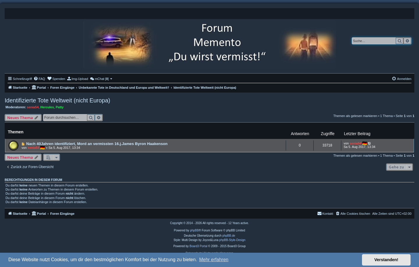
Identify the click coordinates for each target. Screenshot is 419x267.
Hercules (47, 107)
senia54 (32, 107)
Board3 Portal (198, 246)
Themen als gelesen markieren (355, 116)
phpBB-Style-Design (232, 240)
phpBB (194, 230)
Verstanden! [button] (386, 259)
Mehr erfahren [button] (213, 259)
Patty (59, 107)
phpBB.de (228, 235)
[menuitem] (39, 78)
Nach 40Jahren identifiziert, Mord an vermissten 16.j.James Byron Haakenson (97, 144)
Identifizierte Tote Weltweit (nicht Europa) (57, 100)
